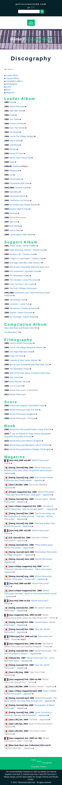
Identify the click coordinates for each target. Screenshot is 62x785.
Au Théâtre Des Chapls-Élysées (23, 205)
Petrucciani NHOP (17, 196)
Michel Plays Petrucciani (20, 158)
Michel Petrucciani (17, 394)
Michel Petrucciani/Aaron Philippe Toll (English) (30, 449)
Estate (12, 115)
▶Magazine (9, 92)
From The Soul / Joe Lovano (22, 284)
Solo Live (13, 222)
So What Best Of (11, 332)
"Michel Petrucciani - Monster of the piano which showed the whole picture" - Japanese (29, 470)
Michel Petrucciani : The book (22, 418)
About (39, 761)
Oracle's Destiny (16, 123)
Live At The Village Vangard (21, 136)
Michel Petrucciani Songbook (22, 414)
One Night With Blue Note (20, 352)
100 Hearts (14, 132)
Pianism (13, 149)
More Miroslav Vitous (18, 381)
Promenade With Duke (19, 183)
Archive (43, 767)
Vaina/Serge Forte (17, 300)
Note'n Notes (15, 140)
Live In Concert (16, 386)
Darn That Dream (17, 128)
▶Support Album (11, 78)
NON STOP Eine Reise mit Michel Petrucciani (29, 373)
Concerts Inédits (21, 187)
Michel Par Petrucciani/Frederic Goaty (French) (30, 429)
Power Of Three (16, 153)
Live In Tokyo (15, 230)
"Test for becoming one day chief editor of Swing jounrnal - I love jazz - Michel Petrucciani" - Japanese (29, 516)
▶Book (7, 90)
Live (11, 175)
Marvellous (14, 192)
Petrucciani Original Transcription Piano (27, 405)
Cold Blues (14, 145)
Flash (11, 102)
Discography (47, 763)
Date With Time (16, 111)
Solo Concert (15, 377)
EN (33, 7)
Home (16, 39)
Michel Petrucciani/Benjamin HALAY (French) (29, 445)
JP (28, 7)
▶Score (7, 87)
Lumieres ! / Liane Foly (19, 304)
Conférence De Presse (19, 200)
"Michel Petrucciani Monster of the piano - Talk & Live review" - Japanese (28, 569)
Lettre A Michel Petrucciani (21, 343)
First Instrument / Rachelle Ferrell (24, 271)
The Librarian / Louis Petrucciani (23, 280)
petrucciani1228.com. (27, 782)
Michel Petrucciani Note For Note (24, 410)
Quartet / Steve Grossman (21, 312)
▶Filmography (10, 84)
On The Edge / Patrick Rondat (22, 317)
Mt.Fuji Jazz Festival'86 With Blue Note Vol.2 (29, 267)
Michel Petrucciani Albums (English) (25, 441)
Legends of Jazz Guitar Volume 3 (24, 360)
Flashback (16, 166)
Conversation (15, 179)
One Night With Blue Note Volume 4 (25, 263)
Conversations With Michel (21, 234)
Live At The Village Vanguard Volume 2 (26, 347)
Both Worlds (14, 226)
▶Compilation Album (13, 81)
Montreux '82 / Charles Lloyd (22, 254)
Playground (14, 170)
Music (12, 162)
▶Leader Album (11, 75)
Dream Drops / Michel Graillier (22, 246)
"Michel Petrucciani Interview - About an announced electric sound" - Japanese (30, 594)
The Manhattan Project (19, 275)
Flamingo (13, 213)
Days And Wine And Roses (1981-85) (21, 328)
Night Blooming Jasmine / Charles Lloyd (27, 250)
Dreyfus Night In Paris (19, 209)
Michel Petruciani (17, 106)
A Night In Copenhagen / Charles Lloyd (26, 258)
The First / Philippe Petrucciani (23, 288)
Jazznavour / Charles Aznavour (23, 308)
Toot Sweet (14, 119)
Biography (35, 767)
